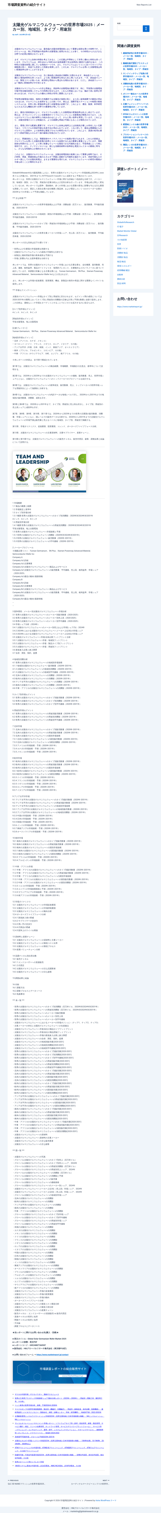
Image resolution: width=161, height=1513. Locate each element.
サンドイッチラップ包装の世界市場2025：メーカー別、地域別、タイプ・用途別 (136, 76)
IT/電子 (120, 227)
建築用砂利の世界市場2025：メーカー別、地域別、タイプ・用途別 (136, 56)
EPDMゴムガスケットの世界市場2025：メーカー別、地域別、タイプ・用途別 (136, 117)
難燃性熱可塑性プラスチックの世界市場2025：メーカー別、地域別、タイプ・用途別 (135, 66)
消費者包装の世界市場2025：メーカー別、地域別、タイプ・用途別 (136, 87)
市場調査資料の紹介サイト (27, 5)
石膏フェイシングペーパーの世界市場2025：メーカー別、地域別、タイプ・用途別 (136, 107)
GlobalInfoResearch (125, 222)
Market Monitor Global (126, 231)
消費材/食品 (122, 253)
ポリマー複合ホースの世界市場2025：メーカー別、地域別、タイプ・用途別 (135, 97)
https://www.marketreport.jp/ (129, 307)
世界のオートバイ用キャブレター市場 (29, 1462)
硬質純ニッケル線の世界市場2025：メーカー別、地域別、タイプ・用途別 (136, 127)
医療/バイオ (122, 248)
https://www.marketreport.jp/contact (52, 1355)
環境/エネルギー (124, 266)
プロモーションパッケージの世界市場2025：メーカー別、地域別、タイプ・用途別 (136, 137)
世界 (119, 244)
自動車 (120, 275)
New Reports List (144, 5)
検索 (119, 23)
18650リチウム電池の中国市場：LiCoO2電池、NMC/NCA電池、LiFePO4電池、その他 (48, 1466)
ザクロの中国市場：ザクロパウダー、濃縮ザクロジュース (37, 1394)
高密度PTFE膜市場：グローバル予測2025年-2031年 (34, 1437)
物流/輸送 (121, 261)
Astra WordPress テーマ (106, 1500)
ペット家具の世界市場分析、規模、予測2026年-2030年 (36, 1405)
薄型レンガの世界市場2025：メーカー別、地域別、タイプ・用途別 (136, 148)
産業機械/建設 (123, 270)
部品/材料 (121, 283)
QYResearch (122, 235)
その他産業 (122, 240)
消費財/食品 (122, 257)
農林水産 (121, 279)
